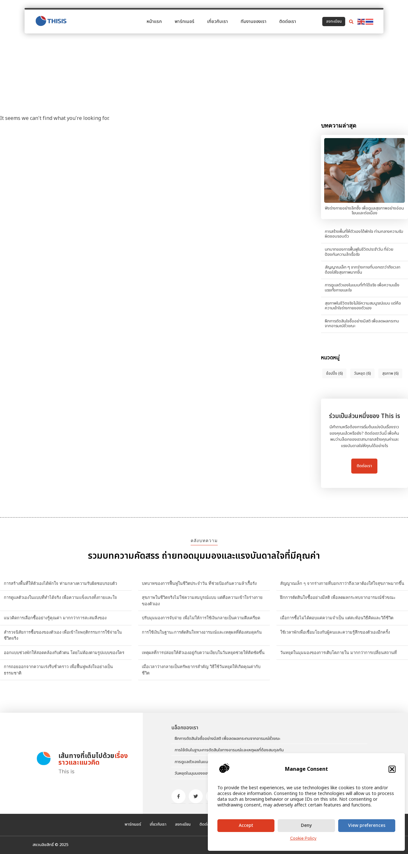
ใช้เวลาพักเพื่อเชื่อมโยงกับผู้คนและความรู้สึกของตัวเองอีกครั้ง (335, 632)
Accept (246, 825)
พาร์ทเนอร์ (184, 20)
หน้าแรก (154, 20)
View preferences (366, 825)
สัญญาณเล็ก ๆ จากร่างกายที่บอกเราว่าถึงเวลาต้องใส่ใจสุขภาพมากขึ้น (362, 270)
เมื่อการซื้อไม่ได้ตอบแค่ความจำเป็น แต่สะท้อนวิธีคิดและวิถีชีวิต (336, 617)
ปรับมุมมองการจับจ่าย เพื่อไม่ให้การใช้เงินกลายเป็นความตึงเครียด (201, 617)
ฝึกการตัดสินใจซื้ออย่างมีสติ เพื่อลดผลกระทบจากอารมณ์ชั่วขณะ (362, 323)
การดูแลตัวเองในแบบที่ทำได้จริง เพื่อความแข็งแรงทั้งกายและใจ (362, 287)
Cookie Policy (303, 838)
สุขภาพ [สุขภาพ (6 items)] (390, 373)
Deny (306, 825)
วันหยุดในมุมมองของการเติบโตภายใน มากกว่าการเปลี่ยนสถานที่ (338, 652)
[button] (392, 769)
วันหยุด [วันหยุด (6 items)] (362, 373)
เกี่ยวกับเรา (217, 20)
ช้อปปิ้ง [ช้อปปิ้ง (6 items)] (334, 373)
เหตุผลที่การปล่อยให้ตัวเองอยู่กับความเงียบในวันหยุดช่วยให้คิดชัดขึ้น (203, 652)
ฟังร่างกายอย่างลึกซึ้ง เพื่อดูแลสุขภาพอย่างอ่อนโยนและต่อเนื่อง (364, 211)
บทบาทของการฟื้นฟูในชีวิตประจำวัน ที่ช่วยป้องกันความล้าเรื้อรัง (359, 252)
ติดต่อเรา (287, 20)
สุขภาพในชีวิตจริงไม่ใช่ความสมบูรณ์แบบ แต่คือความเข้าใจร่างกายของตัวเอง (363, 306)
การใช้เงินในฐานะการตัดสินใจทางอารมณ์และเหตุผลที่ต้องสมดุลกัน (202, 632)
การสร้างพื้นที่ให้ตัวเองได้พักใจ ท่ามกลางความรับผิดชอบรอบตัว (364, 234)
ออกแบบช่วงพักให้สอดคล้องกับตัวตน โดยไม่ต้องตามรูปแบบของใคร (64, 652)
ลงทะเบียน (179, 824)
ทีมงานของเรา (253, 20)
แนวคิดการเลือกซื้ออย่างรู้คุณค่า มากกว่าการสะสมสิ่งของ (55, 617)
